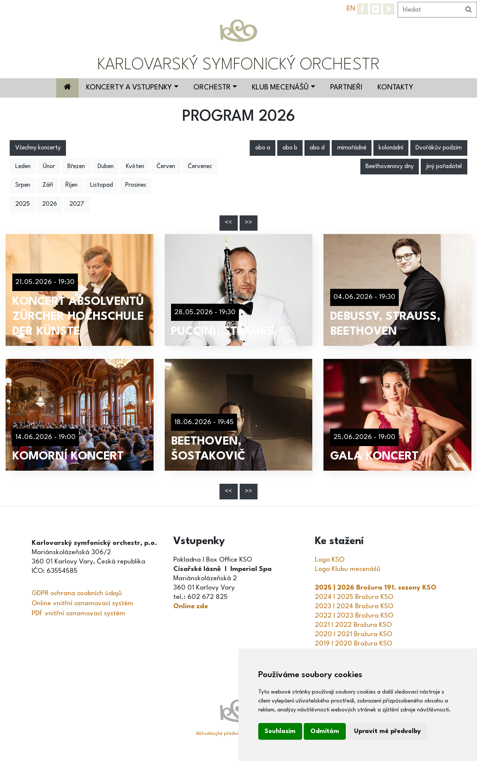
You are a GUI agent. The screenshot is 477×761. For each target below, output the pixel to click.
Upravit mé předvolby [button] (387, 731)
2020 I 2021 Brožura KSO (353, 634)
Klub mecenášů (280, 87)
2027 (76, 204)
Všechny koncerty (38, 148)
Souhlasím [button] (280, 731)
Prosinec (135, 185)
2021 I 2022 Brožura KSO (353, 625)
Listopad (101, 185)
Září (47, 185)
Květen (135, 167)
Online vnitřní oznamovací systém (82, 603)
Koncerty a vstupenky (129, 87)
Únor (49, 167)
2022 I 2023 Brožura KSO (354, 615)
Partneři (346, 87)
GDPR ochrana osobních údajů (77, 593)
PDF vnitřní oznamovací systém (78, 613)
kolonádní (391, 148)
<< (228, 223)
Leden (23, 167)
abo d (317, 148)
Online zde (190, 606)
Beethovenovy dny (390, 167)
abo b (289, 148)
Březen (76, 167)
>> (248, 223)
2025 (22, 204)
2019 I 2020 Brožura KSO (353, 643)
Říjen (71, 185)
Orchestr (212, 87)
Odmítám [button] (324, 731)
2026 (49, 204)
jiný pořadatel (444, 167)
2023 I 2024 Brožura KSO (354, 606)
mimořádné (351, 148)
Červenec (200, 167)
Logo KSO (329, 559)
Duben (106, 167)
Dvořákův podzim (439, 148)
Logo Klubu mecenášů (347, 569)
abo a (262, 148)
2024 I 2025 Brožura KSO (354, 597)
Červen (166, 167)
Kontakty (395, 87)
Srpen (22, 185)
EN (351, 8)
